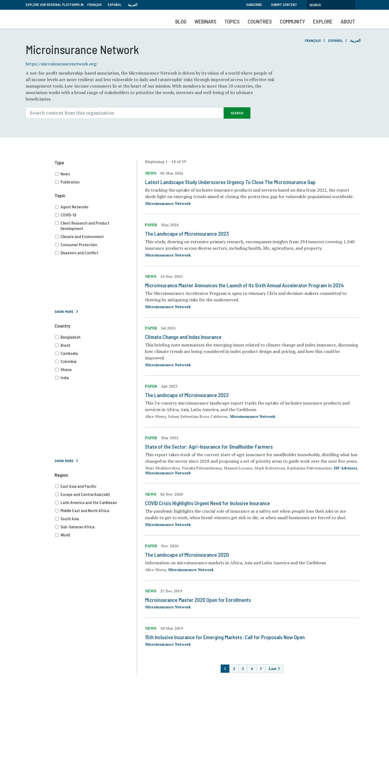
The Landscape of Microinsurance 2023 (187, 233)
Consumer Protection (96, 244)
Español (115, 4)
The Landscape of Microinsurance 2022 (187, 395)
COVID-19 (96, 215)
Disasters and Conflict (96, 252)
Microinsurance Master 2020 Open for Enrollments (198, 599)
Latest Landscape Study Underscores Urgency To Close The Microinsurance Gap (230, 182)
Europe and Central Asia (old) (96, 494)
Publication (96, 182)
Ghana (96, 369)
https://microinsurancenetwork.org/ (62, 64)
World (96, 535)
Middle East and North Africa (96, 510)
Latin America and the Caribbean (96, 502)
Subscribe (254, 4)
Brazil (96, 345)
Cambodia (96, 353)
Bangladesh (96, 337)
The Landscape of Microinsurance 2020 (187, 554)
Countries (260, 21)
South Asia (96, 518)
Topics (232, 21)
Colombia (96, 361)
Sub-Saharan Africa (96, 526)
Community (292, 21)
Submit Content (284, 4)
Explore (323, 21)
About (348, 21)
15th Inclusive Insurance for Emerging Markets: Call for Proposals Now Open (225, 637)
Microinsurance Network (168, 203)
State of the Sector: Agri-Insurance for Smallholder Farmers (209, 446)
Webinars (205, 21)
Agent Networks (96, 206)
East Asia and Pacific (96, 486)
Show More (64, 311)
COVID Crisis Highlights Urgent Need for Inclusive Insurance (207, 503)
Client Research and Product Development (96, 225)
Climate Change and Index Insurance (183, 337)
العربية (133, 4)
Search (237, 113)
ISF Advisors (345, 468)
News (96, 173)
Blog (180, 21)
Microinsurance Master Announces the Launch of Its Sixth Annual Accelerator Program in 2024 (244, 285)
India (96, 377)
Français (94, 4)
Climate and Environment (96, 236)
